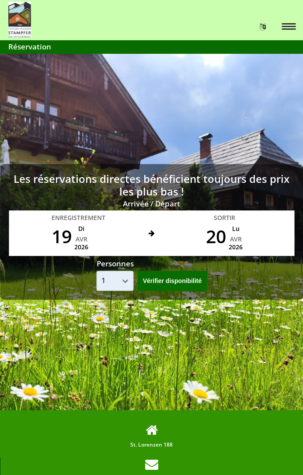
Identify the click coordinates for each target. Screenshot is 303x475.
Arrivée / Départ (151, 204)
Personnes (115, 264)
